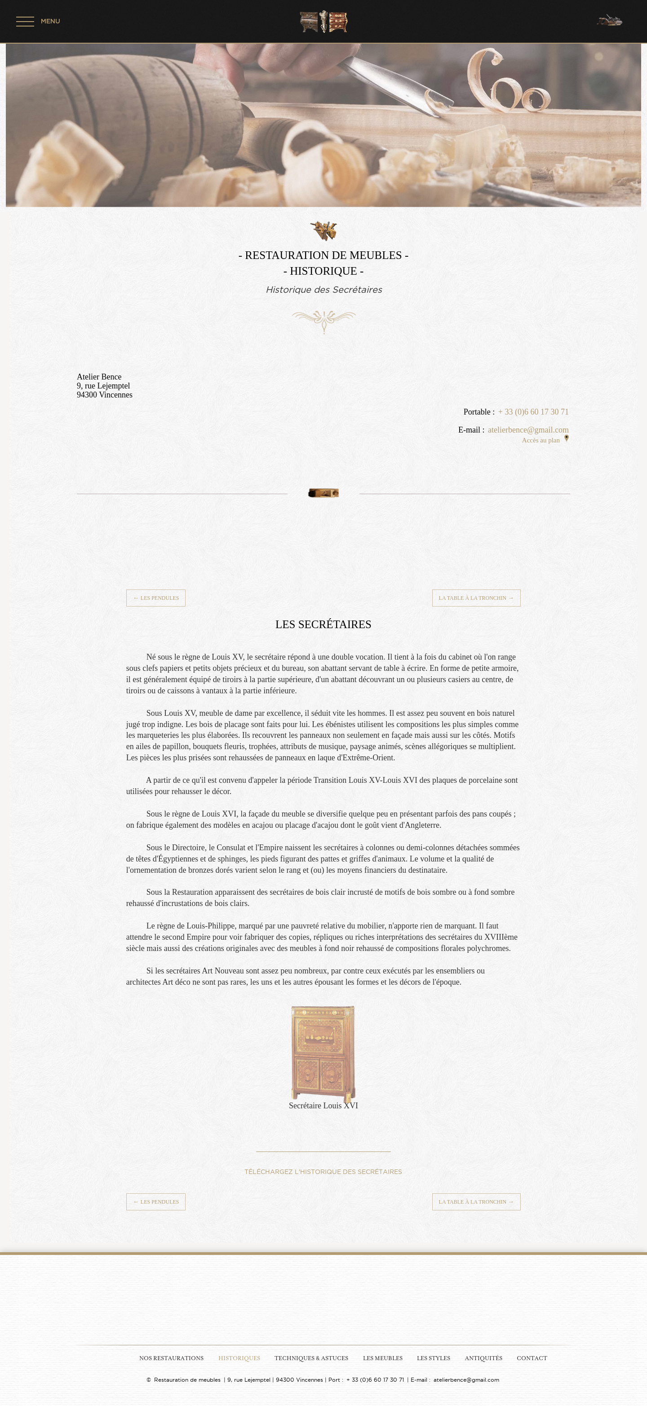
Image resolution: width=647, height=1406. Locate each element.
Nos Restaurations (171, 1358)
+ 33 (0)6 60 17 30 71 (533, 411)
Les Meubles (383, 1358)
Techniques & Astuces (311, 1358)
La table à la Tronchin (476, 598)
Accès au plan (545, 440)
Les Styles (433, 1358)
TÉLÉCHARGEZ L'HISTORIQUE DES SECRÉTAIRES (323, 1171)
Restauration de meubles (187, 1380)
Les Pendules (156, 598)
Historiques (239, 1358)
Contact (532, 1358)
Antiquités (483, 1358)
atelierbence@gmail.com (528, 429)
